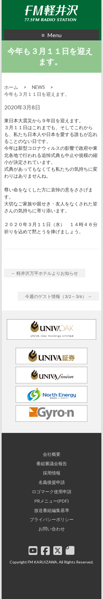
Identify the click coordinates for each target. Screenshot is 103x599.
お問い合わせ (51, 528)
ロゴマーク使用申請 (51, 491)
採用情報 (51, 472)
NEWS (38, 87)
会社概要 (51, 454)
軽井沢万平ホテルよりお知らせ (44, 273)
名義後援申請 (51, 482)
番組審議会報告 (51, 463)
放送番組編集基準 (51, 510)
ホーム (11, 87)
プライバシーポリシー (52, 519)
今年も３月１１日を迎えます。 (36, 94)
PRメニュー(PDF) (51, 500)
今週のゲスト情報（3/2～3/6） (58, 296)
